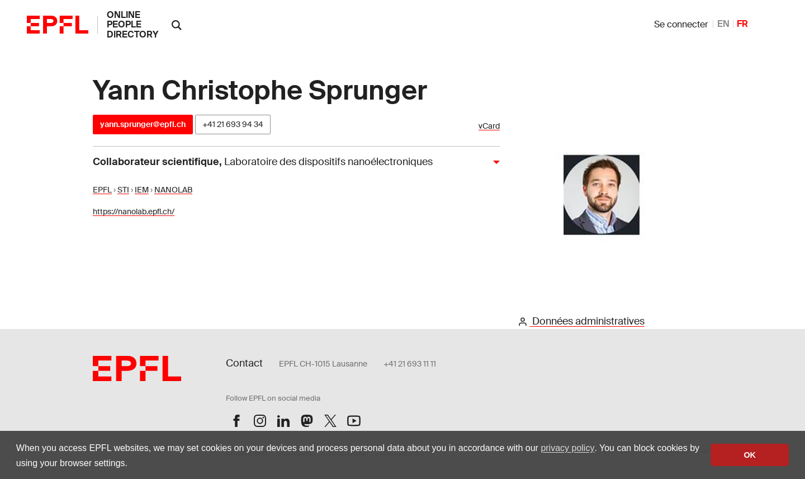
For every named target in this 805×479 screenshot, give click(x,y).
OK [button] (750, 454)
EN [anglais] (723, 24)
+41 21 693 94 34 (232, 124)
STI (123, 190)
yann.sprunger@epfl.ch (143, 124)
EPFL (102, 190)
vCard (489, 126)
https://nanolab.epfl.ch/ (133, 211)
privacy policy (567, 448)
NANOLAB (173, 190)
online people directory (132, 24)
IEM (142, 190)
